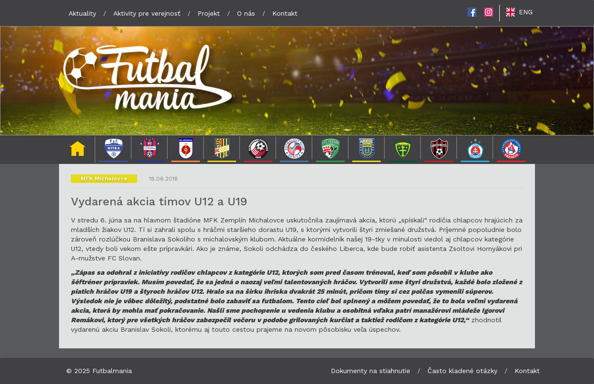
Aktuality (82, 13)
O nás (246, 13)
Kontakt (284, 13)
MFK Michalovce (104, 178)
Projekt (209, 13)
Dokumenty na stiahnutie (370, 370)
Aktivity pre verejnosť (146, 13)
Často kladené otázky (462, 370)
